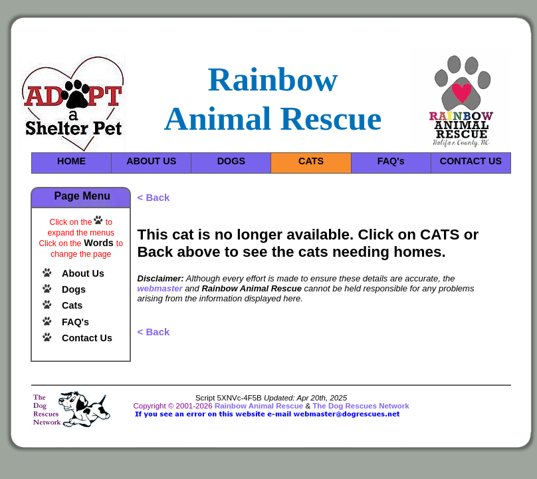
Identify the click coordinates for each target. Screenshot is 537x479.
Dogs (74, 289)
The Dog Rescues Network (360, 406)
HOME (71, 161)
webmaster (160, 288)
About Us (83, 273)
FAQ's (391, 161)
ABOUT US (151, 161)
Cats (72, 305)
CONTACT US (471, 161)
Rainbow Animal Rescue (259, 406)
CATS (311, 161)
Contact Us (87, 338)
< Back (154, 197)
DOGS (231, 161)
